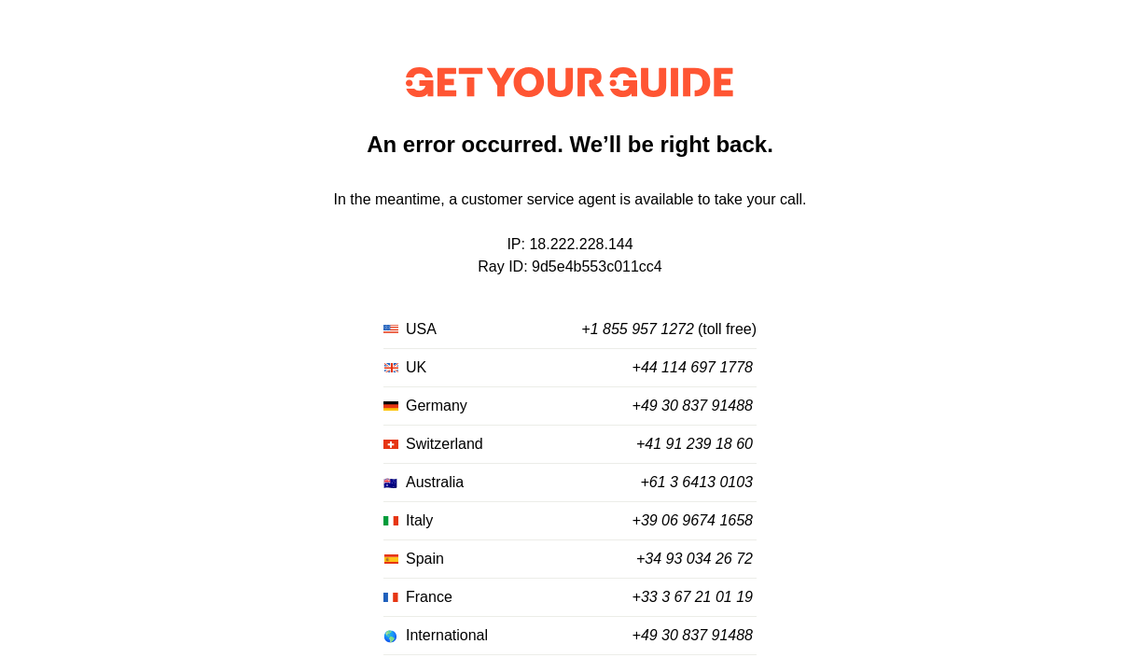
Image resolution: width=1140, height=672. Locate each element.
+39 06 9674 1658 (693, 520)
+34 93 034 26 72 (694, 559)
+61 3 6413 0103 (696, 482)
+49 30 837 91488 (693, 405)
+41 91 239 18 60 (694, 444)
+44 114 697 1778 (693, 367)
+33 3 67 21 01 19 (693, 597)
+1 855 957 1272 (637, 329)
